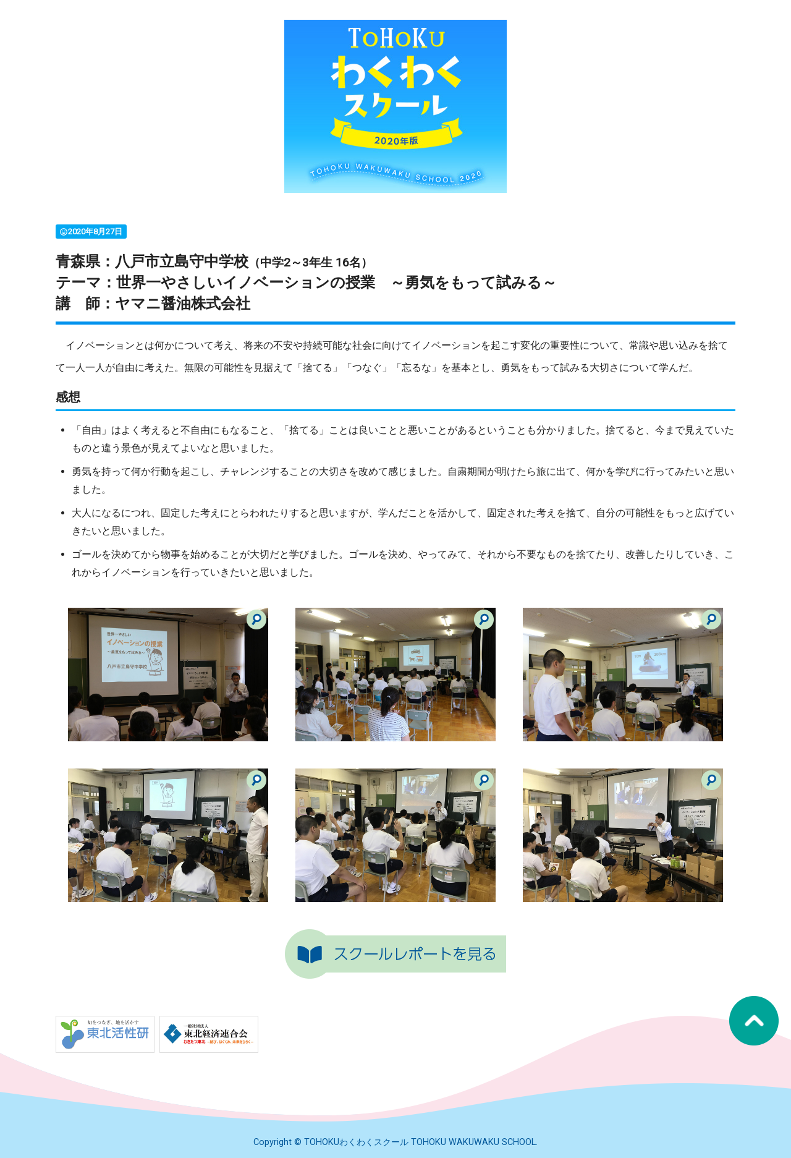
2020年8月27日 (90, 231)
